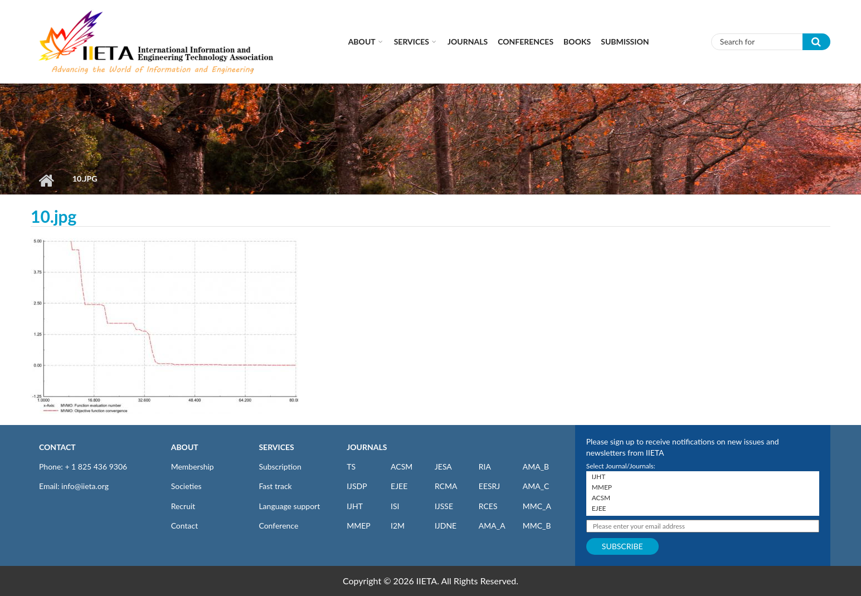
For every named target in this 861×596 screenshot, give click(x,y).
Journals (467, 41)
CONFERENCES (525, 41)
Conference (278, 525)
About (362, 41)
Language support (289, 506)
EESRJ (489, 486)
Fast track (275, 486)
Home (46, 180)
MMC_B (537, 525)
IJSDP (357, 486)
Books (577, 41)
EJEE (399, 486)
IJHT (355, 506)
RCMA (446, 486)
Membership (192, 466)
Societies (186, 486)
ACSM (401, 466)
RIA (485, 466)
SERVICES (276, 447)
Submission (625, 41)
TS (351, 466)
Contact (184, 525)
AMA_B (536, 466)
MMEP (359, 525)
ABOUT (184, 447)
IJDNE (445, 525)
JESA (443, 466)
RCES (488, 506)
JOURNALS (367, 447)
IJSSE (444, 506)
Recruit (183, 506)
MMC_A (537, 506)
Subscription (280, 466)
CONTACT (57, 447)
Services (411, 41)
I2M (398, 525)
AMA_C (536, 486)
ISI (395, 506)
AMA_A (492, 525)
